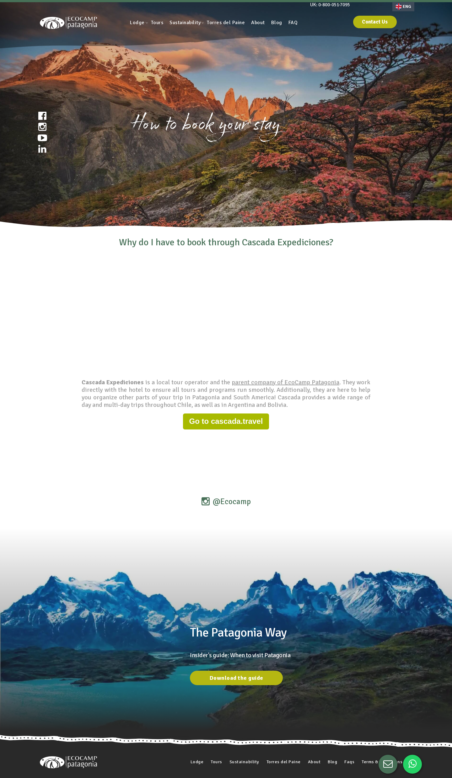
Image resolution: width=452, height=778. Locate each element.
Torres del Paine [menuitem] (226, 22)
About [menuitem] (258, 22)
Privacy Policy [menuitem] (195, 767)
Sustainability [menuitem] (185, 22)
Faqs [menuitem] (345, 742)
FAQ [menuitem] (293, 22)
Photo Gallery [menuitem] (161, 767)
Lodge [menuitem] (137, 22)
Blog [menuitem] (276, 22)
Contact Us (383, 22)
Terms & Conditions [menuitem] (379, 742)
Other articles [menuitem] (291, 767)
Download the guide (236, 632)
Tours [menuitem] (157, 22)
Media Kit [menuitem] (260, 767)
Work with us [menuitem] (229, 767)
